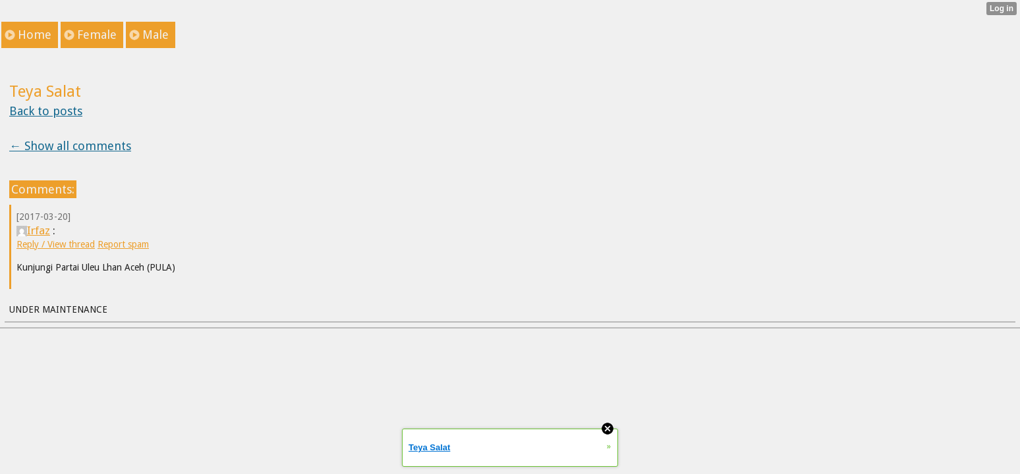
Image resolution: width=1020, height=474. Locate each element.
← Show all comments (70, 146)
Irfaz (33, 230)
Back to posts (45, 111)
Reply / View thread (55, 244)
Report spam (123, 244)
